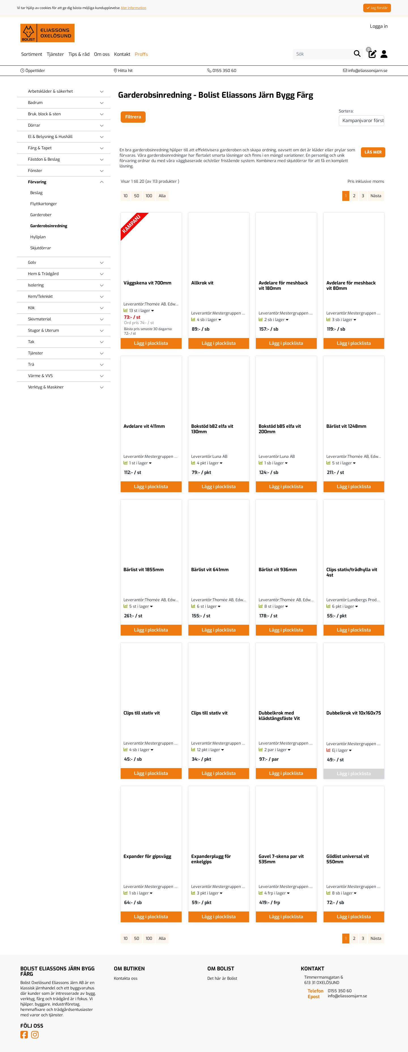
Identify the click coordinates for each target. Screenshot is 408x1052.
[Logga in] (384, 54)
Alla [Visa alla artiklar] (162, 196)
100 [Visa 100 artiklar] (149, 196)
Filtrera (133, 117)
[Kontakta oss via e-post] (365, 71)
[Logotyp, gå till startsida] (47, 33)
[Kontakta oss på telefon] (221, 71)
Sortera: (346, 111)
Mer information (133, 8)
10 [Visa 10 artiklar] (126, 196)
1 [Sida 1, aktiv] (346, 196)
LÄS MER (373, 152)
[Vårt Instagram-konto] (36, 1036)
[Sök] (328, 54)
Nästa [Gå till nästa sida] (376, 196)
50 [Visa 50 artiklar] (136, 196)
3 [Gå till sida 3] (363, 196)
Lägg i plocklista (151, 343)
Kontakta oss (125, 978)
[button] (32, 71)
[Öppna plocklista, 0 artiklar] (373, 54)
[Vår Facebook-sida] (25, 1036)
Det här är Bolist (222, 978)
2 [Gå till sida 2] (354, 196)
